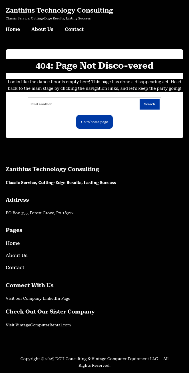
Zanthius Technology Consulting (59, 10)
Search (149, 104)
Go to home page (94, 122)
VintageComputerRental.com (43, 325)
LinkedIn (52, 298)
